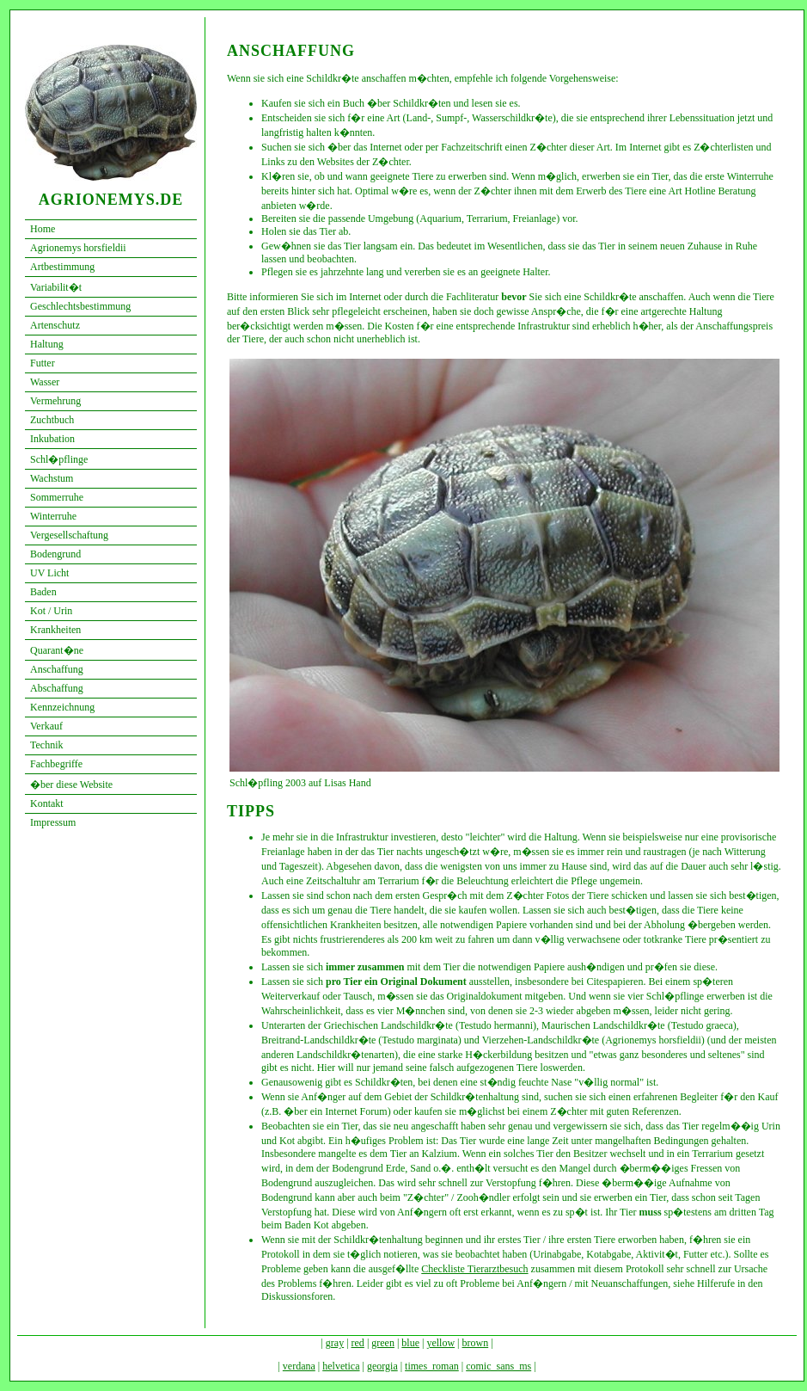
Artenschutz (55, 325)
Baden (43, 592)
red (358, 1343)
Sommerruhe (56, 497)
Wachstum (51, 478)
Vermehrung (55, 401)
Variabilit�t (56, 287)
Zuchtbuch (52, 420)
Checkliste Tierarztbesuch (474, 1269)
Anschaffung (56, 669)
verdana (299, 1366)
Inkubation (52, 439)
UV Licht (49, 573)
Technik (46, 745)
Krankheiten (55, 630)
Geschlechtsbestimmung (80, 306)
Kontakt (47, 803)
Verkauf (46, 726)
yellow (440, 1343)
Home (42, 229)
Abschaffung (56, 688)
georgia (382, 1366)
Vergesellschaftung (69, 535)
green (382, 1343)
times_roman (432, 1366)
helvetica (340, 1366)
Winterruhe (53, 516)
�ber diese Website (71, 785)
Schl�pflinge (59, 459)
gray (335, 1343)
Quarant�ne (56, 650)
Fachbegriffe (56, 764)
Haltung (47, 344)
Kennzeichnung (62, 707)
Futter (42, 363)
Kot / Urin (51, 611)
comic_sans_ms (498, 1366)
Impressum (53, 822)
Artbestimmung (62, 267)
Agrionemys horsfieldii (78, 248)
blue (410, 1343)
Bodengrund (55, 554)
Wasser (44, 382)
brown (475, 1343)
